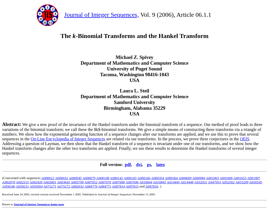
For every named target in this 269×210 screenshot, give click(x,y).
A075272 (63, 186)
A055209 (242, 182)
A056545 (255, 182)
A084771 (104, 186)
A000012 (47, 178)
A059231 (22, 186)
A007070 (104, 182)
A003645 (63, 182)
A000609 (185, 178)
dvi (139, 164)
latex (160, 164)
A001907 (253, 178)
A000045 (75, 178)
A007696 (132, 182)
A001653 (239, 178)
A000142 (116, 178)
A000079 (89, 178)
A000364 (171, 178)
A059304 (36, 186)
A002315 (22, 182)
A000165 (130, 178)
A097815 (132, 186)
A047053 (214, 182)
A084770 (90, 186)
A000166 (144, 178)
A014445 (173, 182)
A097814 (118, 186)
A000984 (198, 178)
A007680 (118, 182)
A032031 (200, 182)
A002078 (8, 182)
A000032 (61, 178)
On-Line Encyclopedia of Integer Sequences (68, 139)
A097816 (151, 186)
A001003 (212, 178)
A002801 (49, 182)
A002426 (36, 182)
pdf (128, 164)
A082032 (77, 186)
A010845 (159, 182)
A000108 (102, 178)
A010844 (145, 182)
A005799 (77, 182)
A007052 (90, 182)
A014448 (187, 182)
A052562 (228, 182)
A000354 (157, 178)
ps (149, 164)
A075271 (49, 186)
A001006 (226, 178)
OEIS (244, 139)
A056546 (8, 186)
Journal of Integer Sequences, (101, 14)
